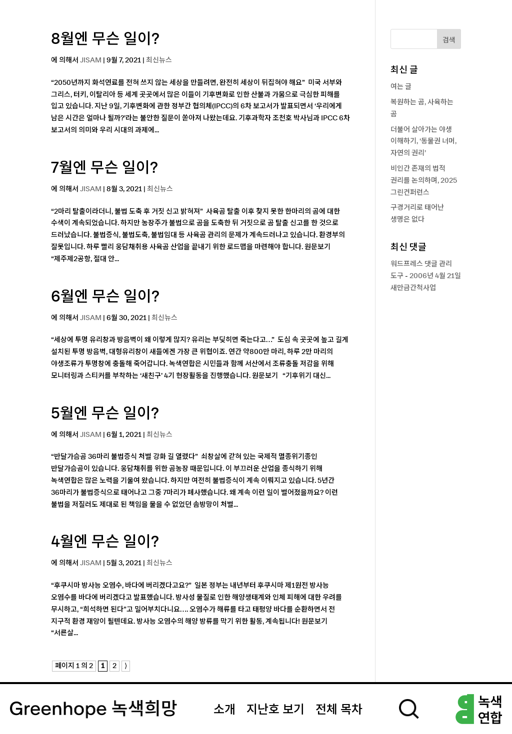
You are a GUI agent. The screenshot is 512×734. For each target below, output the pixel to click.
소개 (225, 710)
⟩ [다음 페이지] (125, 666)
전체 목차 (339, 710)
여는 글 (401, 86)
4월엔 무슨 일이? (105, 542)
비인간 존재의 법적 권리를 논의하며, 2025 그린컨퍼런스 (423, 180)
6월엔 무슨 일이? (105, 297)
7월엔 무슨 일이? (104, 168)
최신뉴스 (159, 60)
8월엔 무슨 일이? (105, 39)
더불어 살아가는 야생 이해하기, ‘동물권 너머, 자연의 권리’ (423, 141)
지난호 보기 (275, 710)
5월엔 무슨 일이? (105, 413)
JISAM (91, 60)
